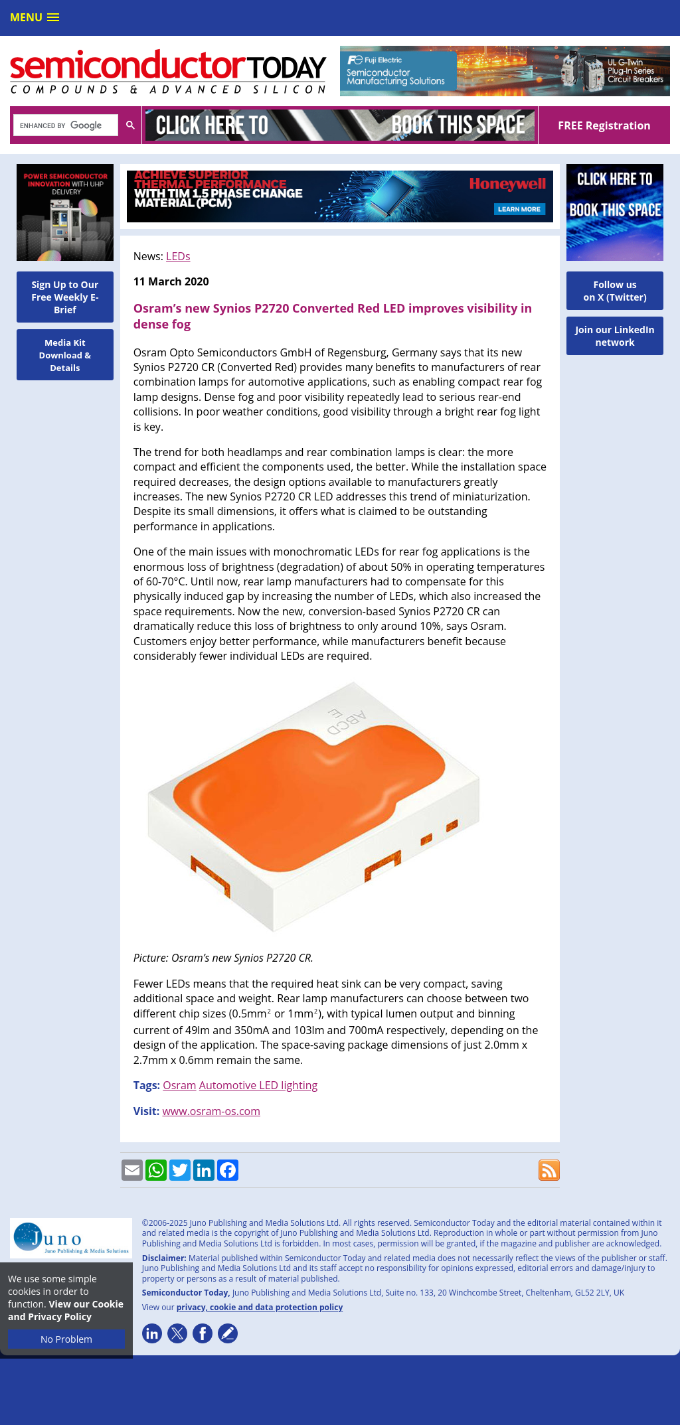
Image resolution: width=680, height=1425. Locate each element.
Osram (179, 1085)
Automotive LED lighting (258, 1085)
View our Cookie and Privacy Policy (66, 1310)
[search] (64, 126)
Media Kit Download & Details (65, 355)
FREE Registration (604, 125)
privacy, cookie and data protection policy (260, 1307)
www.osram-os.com (211, 1111)
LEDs (178, 256)
